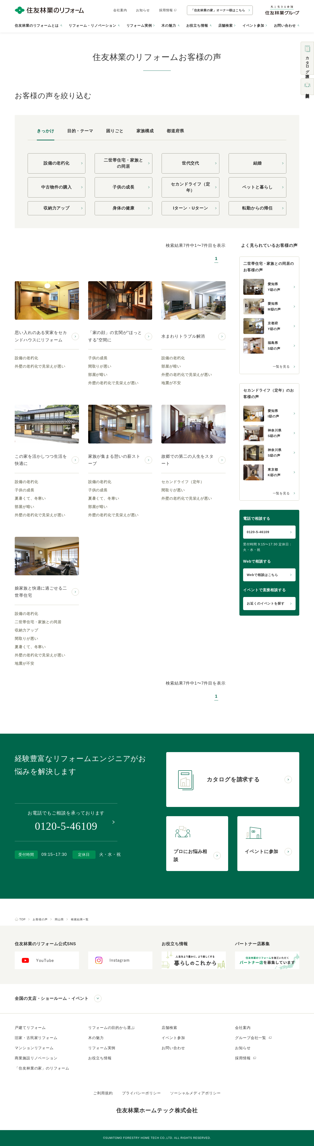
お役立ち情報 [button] (197, 25)
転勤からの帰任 (257, 208)
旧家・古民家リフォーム (36, 1038)
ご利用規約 (103, 1093)
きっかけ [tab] (45, 131)
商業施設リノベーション (36, 1058)
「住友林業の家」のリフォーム (42, 1068)
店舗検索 (225, 25)
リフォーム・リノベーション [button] (92, 25)
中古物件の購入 (56, 187)
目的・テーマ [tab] (80, 131)
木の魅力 (96, 1038)
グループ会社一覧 (253, 1038)
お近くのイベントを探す (266, 603)
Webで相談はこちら (262, 575)
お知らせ (143, 10)
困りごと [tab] (115, 131)
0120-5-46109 (258, 532)
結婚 (257, 163)
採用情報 (168, 10)
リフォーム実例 (139, 25)
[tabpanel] (157, 184)
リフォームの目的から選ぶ (111, 1028)
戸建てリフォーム (30, 1028)
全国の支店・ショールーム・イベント (52, 998)
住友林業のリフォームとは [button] (37, 25)
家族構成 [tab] (145, 131)
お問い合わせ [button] (285, 25)
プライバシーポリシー (141, 1093)
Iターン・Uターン (190, 208)
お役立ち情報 (99, 1058)
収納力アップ (57, 208)
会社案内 (120, 10)
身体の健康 (123, 208)
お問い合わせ (173, 1048)
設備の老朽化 (57, 163)
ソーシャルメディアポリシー (195, 1093)
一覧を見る (281, 366)
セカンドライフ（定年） (190, 187)
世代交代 (190, 163)
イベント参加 (253, 25)
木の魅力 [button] (168, 25)
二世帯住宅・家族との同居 (123, 163)
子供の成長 (123, 187)
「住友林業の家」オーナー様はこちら (218, 10)
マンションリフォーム (34, 1048)
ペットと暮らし (257, 187)
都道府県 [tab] (175, 131)
